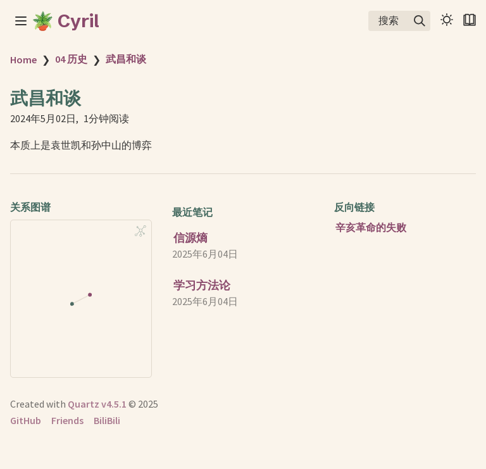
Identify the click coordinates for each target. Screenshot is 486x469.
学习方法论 (201, 285)
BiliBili (107, 420)
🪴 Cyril (65, 21)
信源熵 (190, 237)
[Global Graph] (140, 231)
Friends (67, 420)
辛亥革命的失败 (370, 227)
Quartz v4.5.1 (97, 403)
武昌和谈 (126, 59)
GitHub (25, 420)
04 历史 (71, 59)
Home (23, 59)
